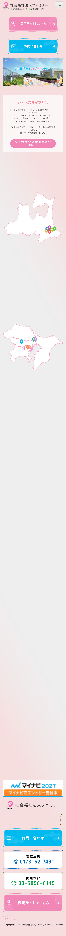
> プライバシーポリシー (13, 923)
